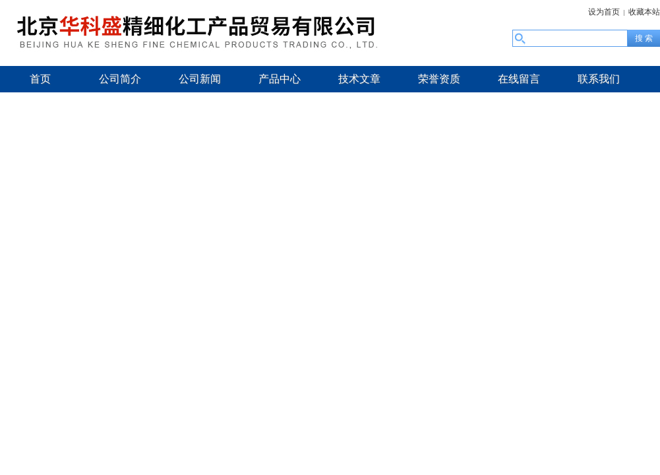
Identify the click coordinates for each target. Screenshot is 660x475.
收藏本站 (644, 11)
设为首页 (604, 11)
